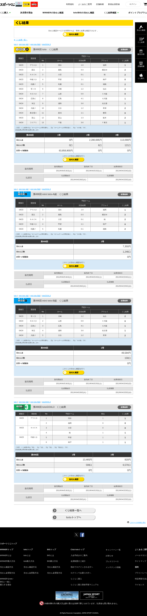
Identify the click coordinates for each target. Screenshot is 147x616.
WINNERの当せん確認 (52, 12)
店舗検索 (100, 4)
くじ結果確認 (110, 12)
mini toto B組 (35, 44)
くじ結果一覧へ (21, 40)
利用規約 (70, 4)
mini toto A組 (23, 44)
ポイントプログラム (137, 12)
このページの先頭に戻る (138, 522)
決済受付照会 (26, 12)
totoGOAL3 (46, 44)
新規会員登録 (114, 4)
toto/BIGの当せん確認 (83, 12)
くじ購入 (4, 12)
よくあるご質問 (85, 4)
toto (15, 44)
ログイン (133, 4)
